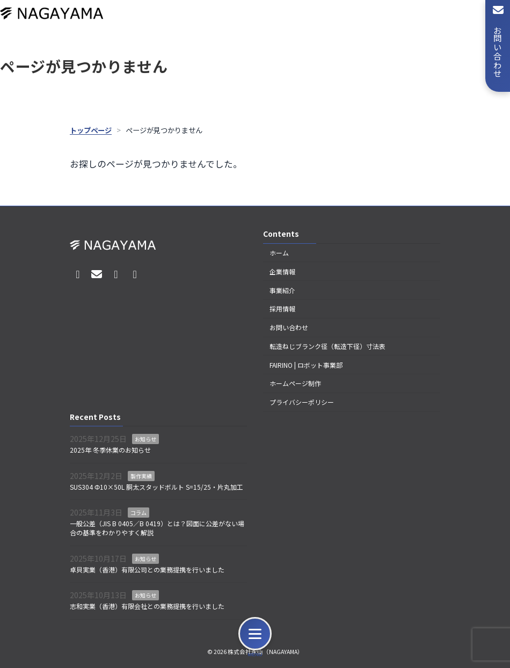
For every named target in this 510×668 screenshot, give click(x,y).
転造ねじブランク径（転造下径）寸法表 (327, 346)
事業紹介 (282, 289)
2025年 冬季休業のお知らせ (110, 449)
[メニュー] (255, 634)
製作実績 (141, 476)
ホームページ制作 (295, 383)
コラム (138, 513)
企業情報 (282, 271)
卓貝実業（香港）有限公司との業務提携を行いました (147, 568)
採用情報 (282, 308)
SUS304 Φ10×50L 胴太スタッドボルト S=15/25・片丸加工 (156, 486)
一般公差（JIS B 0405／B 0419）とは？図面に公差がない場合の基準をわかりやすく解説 (157, 528)
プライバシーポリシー (301, 401)
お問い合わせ (288, 327)
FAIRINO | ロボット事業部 (306, 364)
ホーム (279, 252)
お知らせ (145, 439)
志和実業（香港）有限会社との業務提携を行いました (147, 606)
